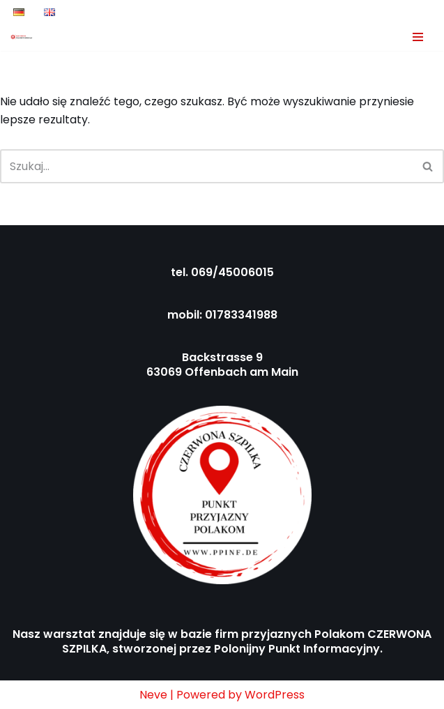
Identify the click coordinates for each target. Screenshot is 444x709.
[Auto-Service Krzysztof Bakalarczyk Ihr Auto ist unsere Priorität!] (21, 37)
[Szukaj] (206, 166)
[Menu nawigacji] (418, 37)
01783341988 (241, 315)
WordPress (275, 695)
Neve (153, 695)
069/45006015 (232, 272)
